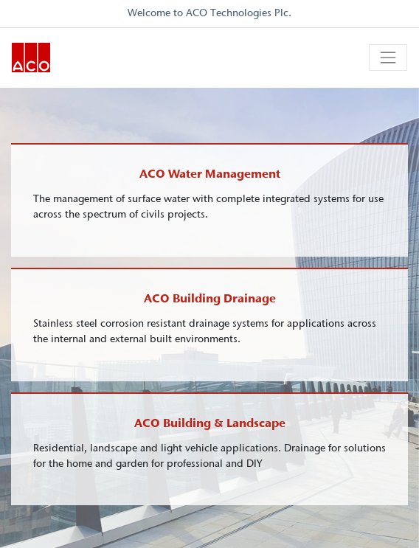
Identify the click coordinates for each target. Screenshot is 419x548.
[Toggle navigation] (388, 57)
